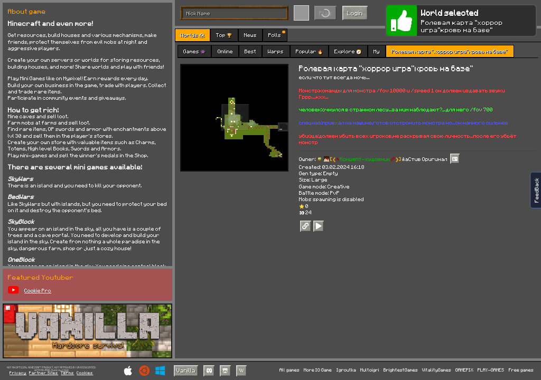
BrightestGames (401, 370)
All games (289, 370)
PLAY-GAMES (491, 370)
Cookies (85, 373)
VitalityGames (436, 370)
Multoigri (369, 370)
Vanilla (185, 370)
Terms (67, 373)
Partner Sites (43, 373)
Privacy (18, 373)
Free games (521, 370)
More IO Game (318, 370)
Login (355, 13)
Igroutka (346, 370)
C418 (65, 370)
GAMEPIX (464, 370)
